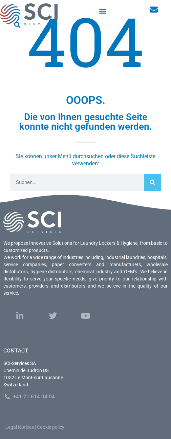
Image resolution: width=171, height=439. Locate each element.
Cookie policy (50, 427)
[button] (102, 10)
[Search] (152, 182)
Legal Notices (19, 427)
